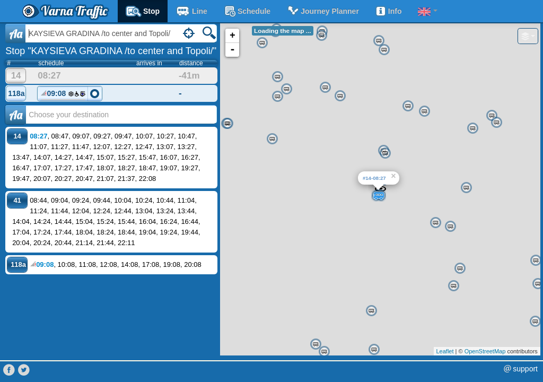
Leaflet (445, 351)
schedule (246, 11)
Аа (15, 114)
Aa (15, 33)
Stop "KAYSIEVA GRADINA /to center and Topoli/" (110, 51)
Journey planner (322, 11)
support (525, 368)
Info (388, 11)
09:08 (63, 95)
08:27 (38, 136)
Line (191, 11)
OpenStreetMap (485, 351)
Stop (143, 11)
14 (16, 76)
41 (17, 200)
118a (16, 93)
